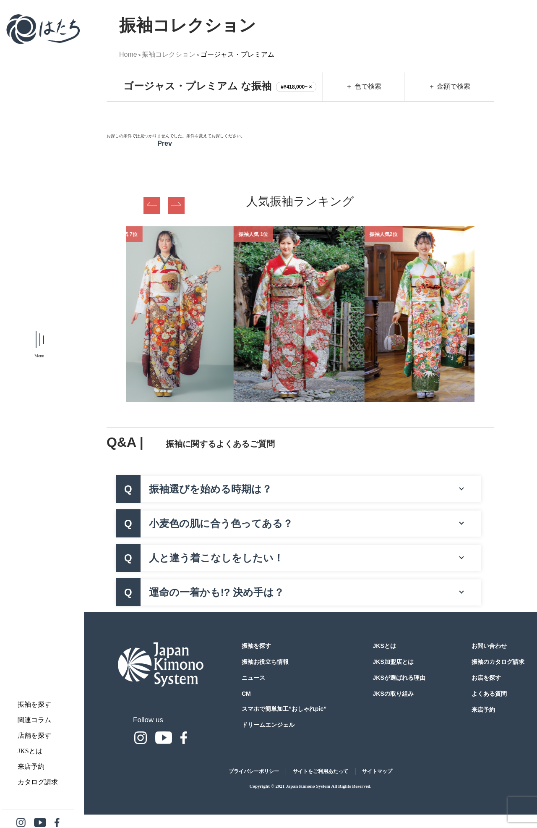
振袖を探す (34, 704)
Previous (151, 205)
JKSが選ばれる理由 (399, 677)
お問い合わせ (489, 645)
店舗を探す (34, 735)
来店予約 (31, 766)
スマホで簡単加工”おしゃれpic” (284, 708)
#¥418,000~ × (296, 87)
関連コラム (34, 719)
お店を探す (486, 677)
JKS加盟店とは (393, 661)
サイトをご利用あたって (320, 771)
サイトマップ (377, 771)
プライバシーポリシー (254, 771)
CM (246, 693)
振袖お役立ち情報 (265, 661)
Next (176, 205)
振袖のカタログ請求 (498, 661)
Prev (164, 143)
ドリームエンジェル (268, 724)
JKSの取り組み (393, 693)
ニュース (253, 677)
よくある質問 (489, 693)
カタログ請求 (38, 782)
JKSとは (30, 751)
